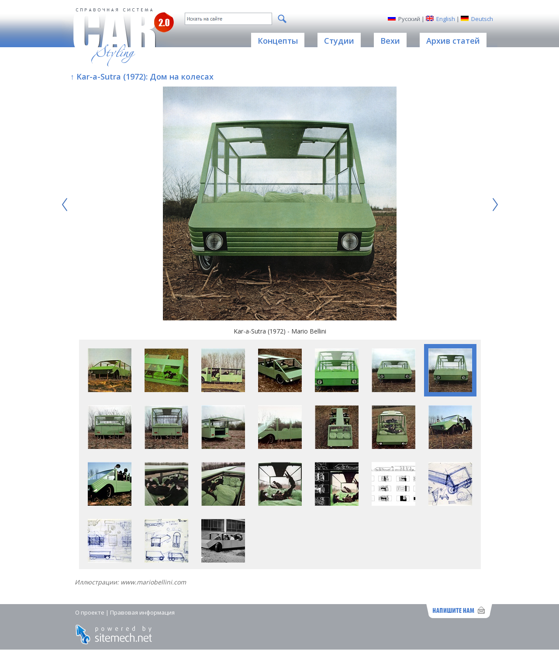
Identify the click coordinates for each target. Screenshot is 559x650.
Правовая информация (142, 612)
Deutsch (482, 19)
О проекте (89, 612)
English (445, 19)
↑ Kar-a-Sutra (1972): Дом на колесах (142, 76)
